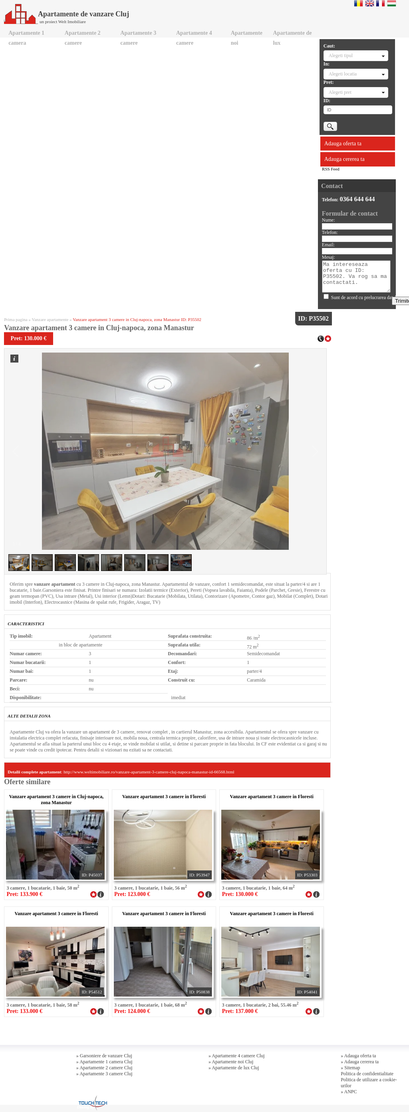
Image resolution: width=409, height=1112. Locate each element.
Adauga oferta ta (342, 144)
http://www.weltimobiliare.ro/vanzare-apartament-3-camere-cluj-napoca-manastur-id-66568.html (149, 771)
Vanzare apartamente (50, 319)
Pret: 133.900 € (24, 894)
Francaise (380, 3)
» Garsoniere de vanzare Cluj (104, 1055)
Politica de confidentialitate (367, 1073)
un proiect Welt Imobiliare (63, 21)
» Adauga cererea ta (360, 1061)
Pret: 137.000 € (240, 1011)
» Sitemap (350, 1067)
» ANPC (349, 1091)
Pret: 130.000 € (240, 894)
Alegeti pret (340, 92)
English (369, 3)
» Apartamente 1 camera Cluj (104, 1061)
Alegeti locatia (343, 74)
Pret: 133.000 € (24, 1011)
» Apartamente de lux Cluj (233, 1067)
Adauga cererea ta (344, 159)
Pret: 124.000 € (132, 1011)
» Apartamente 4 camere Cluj (236, 1055)
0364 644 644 (357, 199)
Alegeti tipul (341, 55)
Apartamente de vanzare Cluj (66, 14)
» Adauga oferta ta (358, 1055)
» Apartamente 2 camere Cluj (104, 1067)
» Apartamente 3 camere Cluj (104, 1073)
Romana (358, 3)
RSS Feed (331, 169)
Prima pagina (15, 319)
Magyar (391, 3)
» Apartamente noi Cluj (230, 1061)
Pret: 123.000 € (132, 894)
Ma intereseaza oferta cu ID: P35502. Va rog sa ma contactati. (356, 276)
